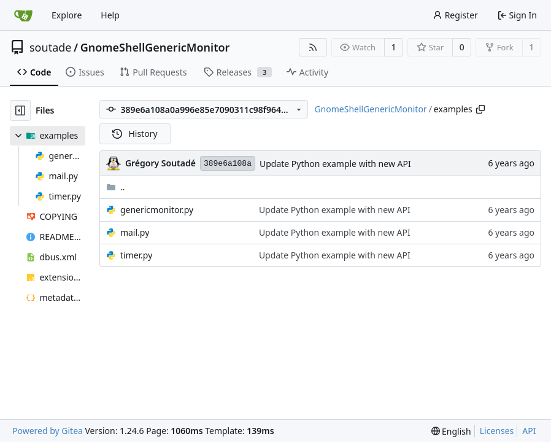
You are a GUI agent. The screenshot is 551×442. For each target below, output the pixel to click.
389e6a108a (228, 163)
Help (110, 15)
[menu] (451, 431)
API (529, 430)
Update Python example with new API (335, 163)
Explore (67, 15)
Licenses (497, 430)
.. (115, 187)
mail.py (134, 232)
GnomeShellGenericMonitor (155, 47)
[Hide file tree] (20, 110)
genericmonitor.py (156, 209)
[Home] (23, 15)
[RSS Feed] (313, 47)
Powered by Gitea (47, 430)
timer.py (136, 255)
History (135, 133)
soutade (50, 47)
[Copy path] (480, 109)
